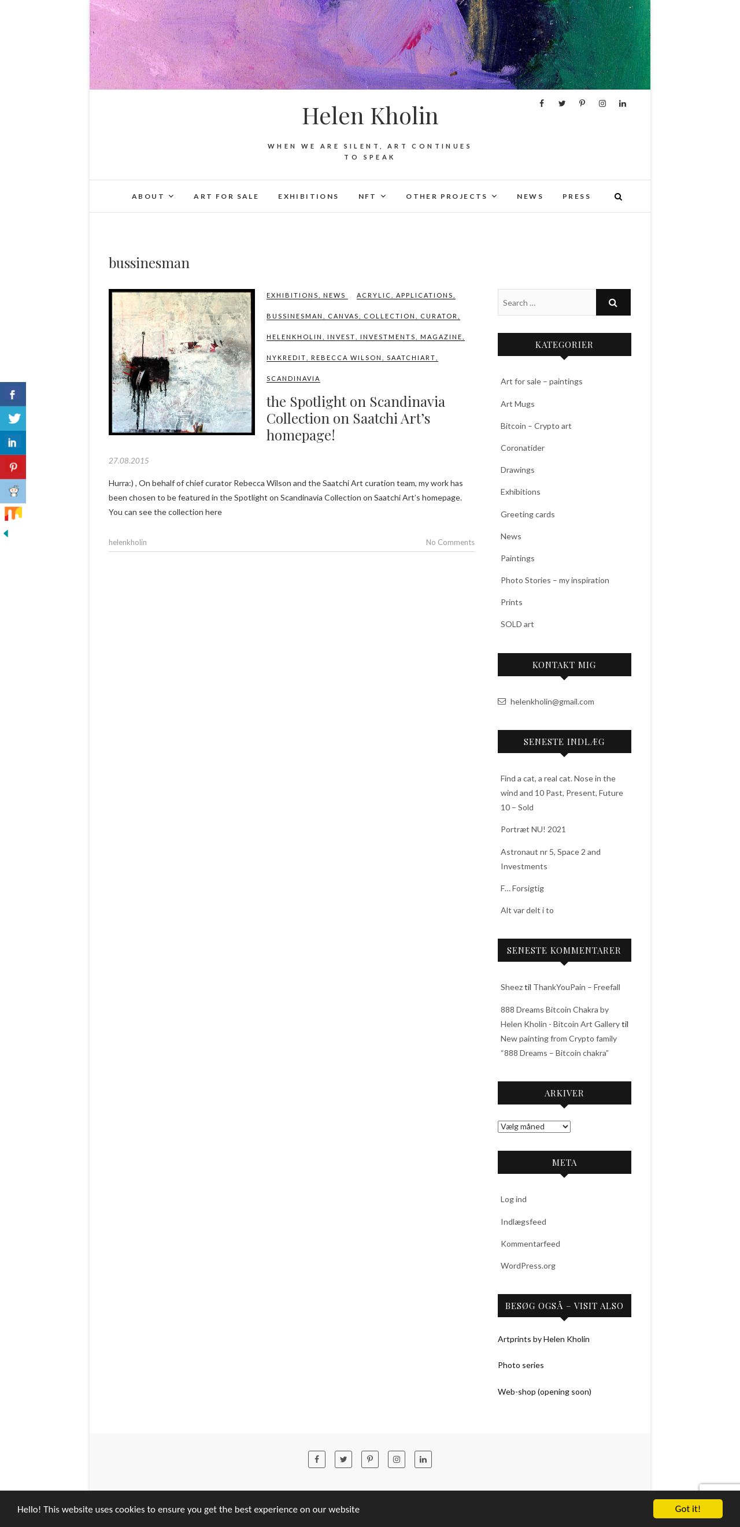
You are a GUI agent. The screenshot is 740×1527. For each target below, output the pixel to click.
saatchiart (411, 357)
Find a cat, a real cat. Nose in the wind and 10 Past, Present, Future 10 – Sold (562, 792)
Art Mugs (518, 404)
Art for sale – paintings (542, 381)
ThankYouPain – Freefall (576, 987)
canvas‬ (343, 316)
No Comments (450, 542)
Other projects (447, 196)
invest (341, 336)
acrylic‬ (374, 295)
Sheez (512, 987)
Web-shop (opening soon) (544, 1391)
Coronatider (523, 448)
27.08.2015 (129, 460)
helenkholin (128, 542)
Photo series (521, 1365)
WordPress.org (528, 1265)
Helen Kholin (370, 115)
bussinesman (295, 316)
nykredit (286, 357)
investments (388, 336)
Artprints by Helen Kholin (544, 1339)
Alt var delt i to (527, 910)
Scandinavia (293, 378)
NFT (367, 196)
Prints (512, 602)
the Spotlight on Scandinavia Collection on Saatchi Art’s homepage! (356, 418)
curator (439, 316)
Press (577, 196)
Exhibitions (308, 196)
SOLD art (517, 624)
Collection (390, 316)
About (148, 196)
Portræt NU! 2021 (533, 829)
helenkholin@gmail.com (546, 701)
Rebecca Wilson (346, 357)
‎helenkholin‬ (295, 336)
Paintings (518, 558)
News (530, 196)
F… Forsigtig (522, 888)
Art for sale (226, 196)
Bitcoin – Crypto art (536, 426)
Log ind (514, 1199)
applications (424, 295)
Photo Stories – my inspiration (555, 580)
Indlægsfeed (523, 1221)
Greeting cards (528, 514)
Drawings (518, 470)
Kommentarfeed (530, 1243)
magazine (441, 336)
